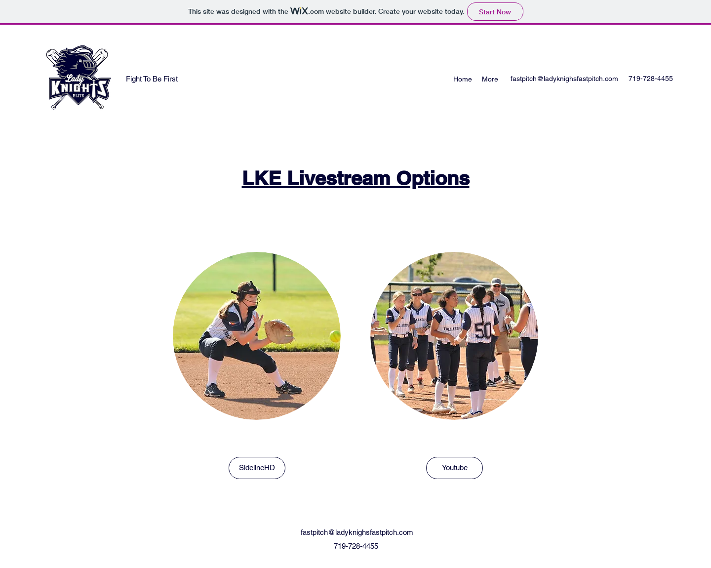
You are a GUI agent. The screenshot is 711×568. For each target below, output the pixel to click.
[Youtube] (454, 468)
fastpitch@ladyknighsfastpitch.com (564, 78)
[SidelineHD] (257, 468)
